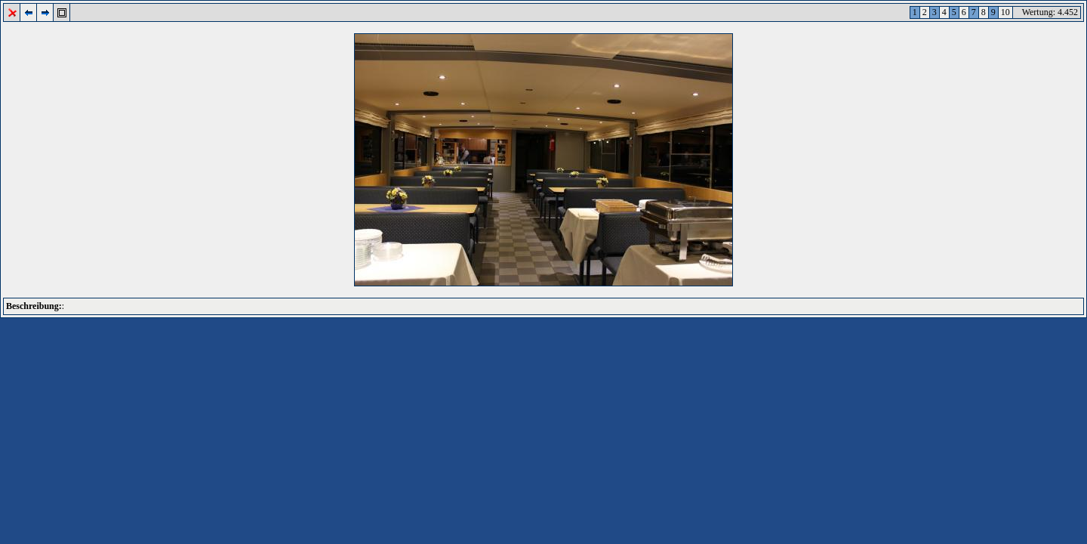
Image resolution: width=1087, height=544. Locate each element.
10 (1005, 12)
